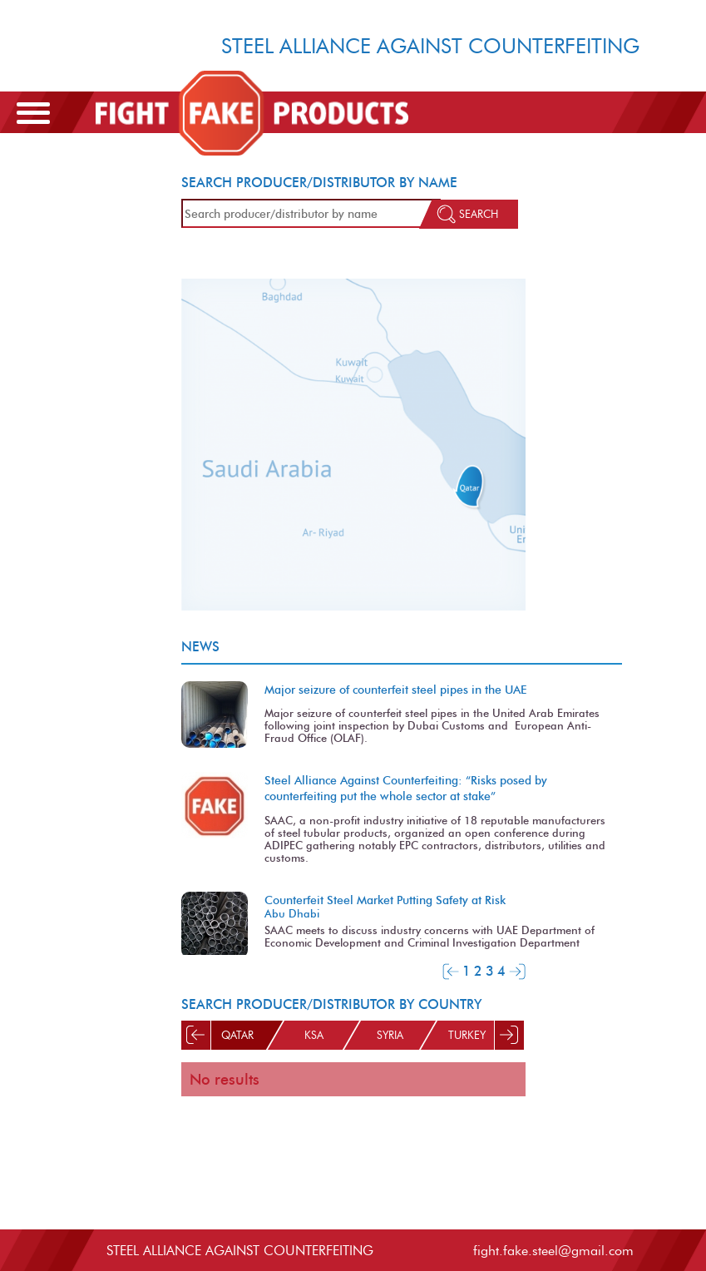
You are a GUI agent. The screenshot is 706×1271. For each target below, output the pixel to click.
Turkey (466, 1035)
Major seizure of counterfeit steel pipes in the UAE (395, 689)
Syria (390, 1035)
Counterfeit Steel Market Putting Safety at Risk (385, 900)
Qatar (236, 1035)
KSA (313, 1035)
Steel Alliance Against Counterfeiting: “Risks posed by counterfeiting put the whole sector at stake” (405, 788)
